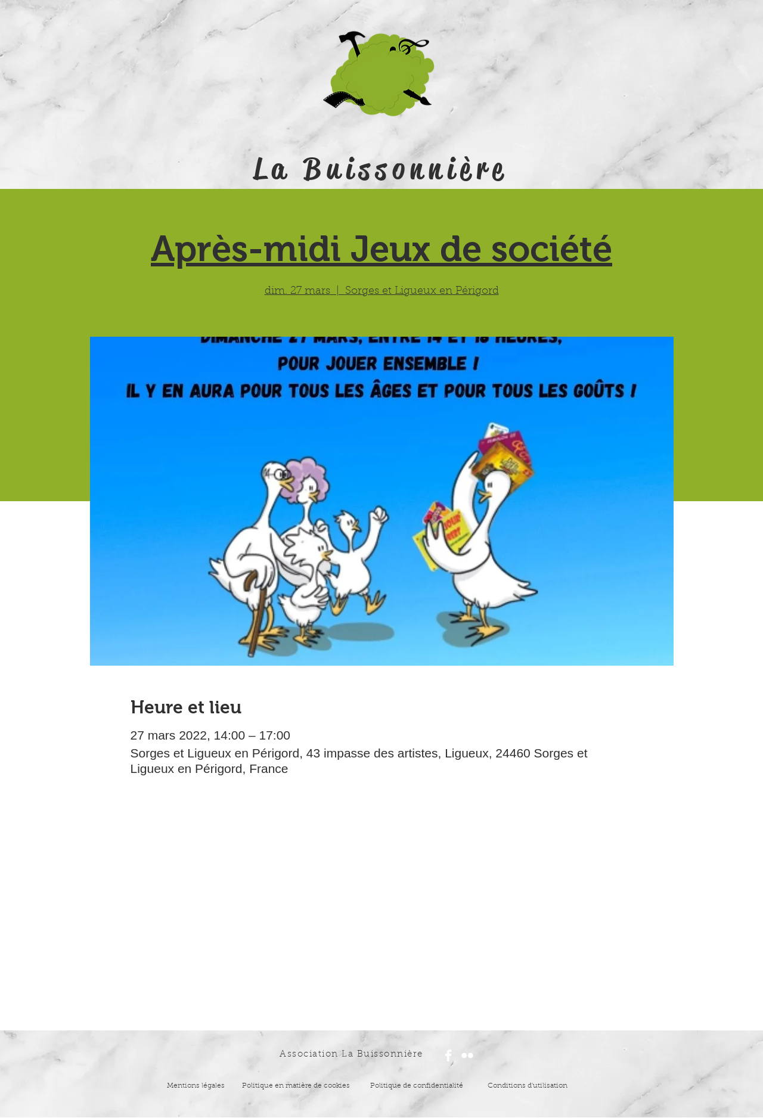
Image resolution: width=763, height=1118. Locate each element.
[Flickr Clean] (467, 1055)
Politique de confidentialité (416, 1085)
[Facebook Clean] (448, 1055)
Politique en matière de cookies (297, 1085)
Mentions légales (196, 1085)
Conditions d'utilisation (527, 1085)
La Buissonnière (380, 169)
